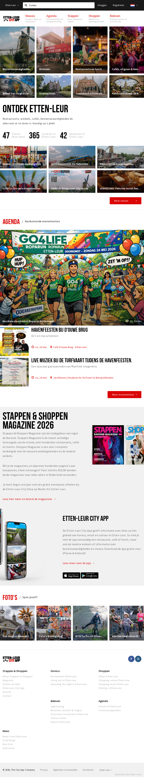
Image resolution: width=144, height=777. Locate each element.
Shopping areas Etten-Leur (114, 684)
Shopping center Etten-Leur (114, 680)
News (6, 731)
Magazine (8, 680)
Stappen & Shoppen (15, 671)
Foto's (10, 597)
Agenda (11, 221)
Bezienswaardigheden (16, 69)
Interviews (9, 748)
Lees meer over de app (78, 563)
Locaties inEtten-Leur (49, 135)
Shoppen (104, 671)
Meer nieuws (121, 200)
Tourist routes (59, 718)
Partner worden (11, 684)
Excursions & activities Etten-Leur (70, 714)
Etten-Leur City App (13, 688)
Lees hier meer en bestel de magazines (29, 499)
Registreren (118, 5)
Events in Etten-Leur (110, 706)
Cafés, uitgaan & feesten (126, 69)
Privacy (44, 769)
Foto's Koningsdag (50, 636)
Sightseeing (57, 706)
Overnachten (47, 93)
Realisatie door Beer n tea (128, 774)
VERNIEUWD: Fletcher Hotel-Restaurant (120, 188)
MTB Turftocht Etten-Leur (90, 636)
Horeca (55, 671)
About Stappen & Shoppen (18, 676)
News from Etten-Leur (15, 736)
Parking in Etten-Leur (110, 688)
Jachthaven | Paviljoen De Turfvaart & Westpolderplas (83, 377)
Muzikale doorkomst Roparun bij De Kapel (28, 321)
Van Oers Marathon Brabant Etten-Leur (126, 636)
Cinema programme (110, 710)
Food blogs (9, 740)
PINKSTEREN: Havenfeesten (116, 164)
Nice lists (8, 744)
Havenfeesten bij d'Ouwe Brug (59, 330)
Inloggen (102, 5)
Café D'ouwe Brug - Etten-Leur (70, 347)
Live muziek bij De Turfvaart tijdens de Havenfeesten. (81, 360)
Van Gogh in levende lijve (17, 636)
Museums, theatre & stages (66, 710)
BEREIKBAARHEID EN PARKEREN (69, 164)
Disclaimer (88, 769)
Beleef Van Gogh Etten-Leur (17, 93)
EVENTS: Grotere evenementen (21, 188)
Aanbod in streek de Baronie (126, 93)
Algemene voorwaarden (65, 769)
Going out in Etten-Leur (64, 680)
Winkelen (44, 69)
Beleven (55, 701)
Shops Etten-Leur (108, 676)
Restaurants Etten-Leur (64, 676)
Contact (7, 695)
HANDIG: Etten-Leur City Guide (69, 188)
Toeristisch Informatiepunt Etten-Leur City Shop (90, 93)
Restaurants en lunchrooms (90, 69)
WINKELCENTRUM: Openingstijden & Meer (23, 164)
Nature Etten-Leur (61, 722)
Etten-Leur (12, 5)
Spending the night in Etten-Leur (69, 684)
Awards (7, 691)
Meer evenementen (123, 394)
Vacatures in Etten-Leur (77, 135)
